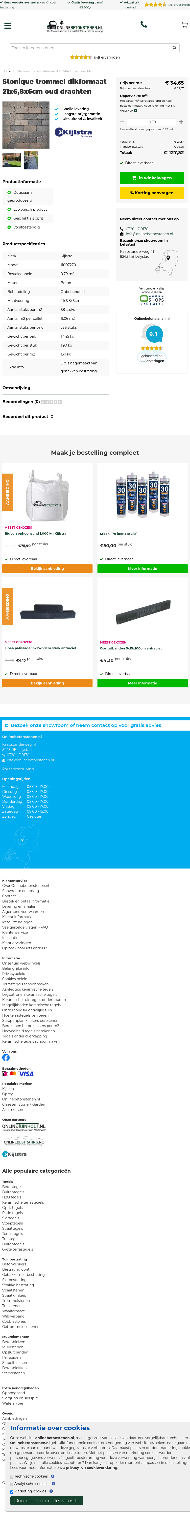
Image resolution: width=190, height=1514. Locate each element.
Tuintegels (11, 1257)
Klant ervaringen (16, 961)
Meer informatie (142, 586)
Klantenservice (15, 950)
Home (6, 71)
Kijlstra (51, 2)
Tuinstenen (12, 1323)
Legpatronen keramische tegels (29, 1012)
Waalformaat (13, 1329)
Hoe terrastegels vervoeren (25, 1033)
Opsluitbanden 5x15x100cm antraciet (131, 666)
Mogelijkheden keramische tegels (31, 1023)
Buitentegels (13, 1210)
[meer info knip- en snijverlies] (134, 110)
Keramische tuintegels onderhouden (34, 1017)
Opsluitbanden (15, 1370)
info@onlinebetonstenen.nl (146, 234)
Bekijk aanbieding (47, 586)
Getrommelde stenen (21, 1344)
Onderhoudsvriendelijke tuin (27, 1028)
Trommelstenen (16, 1318)
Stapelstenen (13, 1391)
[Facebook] (6, 1075)
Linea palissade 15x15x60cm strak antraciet (40, 666)
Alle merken (12, 1127)
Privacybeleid (13, 991)
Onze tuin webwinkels (21, 981)
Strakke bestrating (18, 1303)
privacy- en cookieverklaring (91, 1467)
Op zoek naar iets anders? (24, 966)
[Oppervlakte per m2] (150, 122)
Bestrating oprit (15, 1287)
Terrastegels (12, 1251)
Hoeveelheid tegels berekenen (28, 1049)
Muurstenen (13, 1365)
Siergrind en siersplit (20, 1416)
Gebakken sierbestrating (23, 1292)
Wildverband (13, 1334)
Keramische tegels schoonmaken (31, 1059)
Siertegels (10, 1236)
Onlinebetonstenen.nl (21, 1117)
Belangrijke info (15, 986)
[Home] (75, 24)
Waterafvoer (12, 1421)
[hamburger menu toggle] (8, 26)
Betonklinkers (14, 1282)
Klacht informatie (17, 935)
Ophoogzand (13, 1411)
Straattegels (12, 1246)
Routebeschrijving (18, 787)
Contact (9, 914)
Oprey (7, 1112)
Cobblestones (14, 1339)
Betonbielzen (13, 1359)
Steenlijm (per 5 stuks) (119, 551)
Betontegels (12, 1204)
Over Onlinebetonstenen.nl (25, 903)
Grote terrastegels (17, 1267)
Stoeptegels (12, 1241)
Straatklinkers (14, 1313)
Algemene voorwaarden (23, 929)
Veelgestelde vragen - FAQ (25, 945)
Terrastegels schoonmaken (25, 1002)
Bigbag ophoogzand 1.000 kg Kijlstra (35, 551)
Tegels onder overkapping (24, 1054)
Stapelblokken (14, 1380)
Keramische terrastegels (23, 1220)
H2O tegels (11, 1215)
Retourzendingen (17, 940)
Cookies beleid (14, 997)
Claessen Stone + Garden (23, 1122)
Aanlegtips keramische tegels (27, 1007)
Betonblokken (14, 1386)
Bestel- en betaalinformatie (25, 919)
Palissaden (11, 1375)
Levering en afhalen (19, 924)
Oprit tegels (12, 1225)
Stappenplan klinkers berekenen (30, 1038)
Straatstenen (13, 1308)
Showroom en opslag (20, 908)
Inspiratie (10, 955)
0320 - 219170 (134, 229)
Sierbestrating (14, 1297)
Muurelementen (15, 1354)
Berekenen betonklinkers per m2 (30, 1043)
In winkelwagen (150, 178)
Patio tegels (12, 1230)
